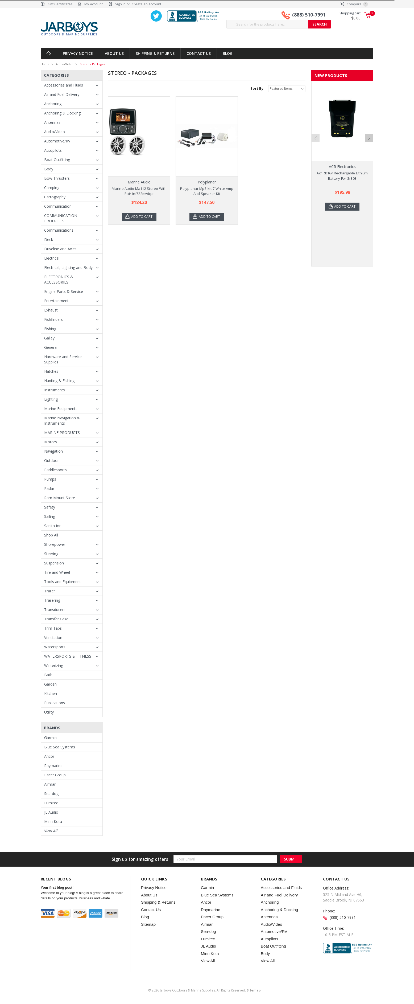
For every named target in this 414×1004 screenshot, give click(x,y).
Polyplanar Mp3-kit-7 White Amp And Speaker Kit (206, 191)
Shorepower (54, 544)
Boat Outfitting (57, 159)
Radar (49, 488)
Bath (48, 674)
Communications (58, 230)
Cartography (54, 196)
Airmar (50, 784)
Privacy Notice (78, 53)
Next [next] (369, 138)
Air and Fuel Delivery (61, 94)
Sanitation (52, 525)
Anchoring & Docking (62, 113)
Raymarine (53, 765)
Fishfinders (53, 319)
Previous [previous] (316, 138)
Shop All (51, 535)
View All (50, 830)
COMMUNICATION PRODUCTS (60, 218)
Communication (58, 206)
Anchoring (52, 103)
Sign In (120, 4)
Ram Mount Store (59, 497)
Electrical (51, 258)
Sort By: (257, 88)
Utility (49, 712)
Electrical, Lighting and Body (68, 267)
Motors (50, 441)
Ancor (49, 756)
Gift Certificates (60, 4)
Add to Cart (142, 216)
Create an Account (146, 4)
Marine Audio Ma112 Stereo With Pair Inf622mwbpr (139, 191)
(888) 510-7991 (308, 15)
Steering (51, 553)
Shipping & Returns (155, 53)
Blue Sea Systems (59, 746)
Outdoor (51, 460)
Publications (54, 702)
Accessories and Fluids (63, 85)
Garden (50, 684)
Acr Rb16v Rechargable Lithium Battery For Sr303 (342, 176)
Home (45, 64)
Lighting (51, 399)
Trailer (49, 590)
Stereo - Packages (92, 64)
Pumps (50, 479)
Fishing (50, 328)
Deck (48, 239)
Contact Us (199, 53)
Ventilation (53, 637)
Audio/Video (64, 64)
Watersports (54, 646)
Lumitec (51, 802)
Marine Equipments (60, 408)
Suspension (54, 562)
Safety (49, 507)
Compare (354, 4)
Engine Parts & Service (63, 291)
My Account (93, 4)
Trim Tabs (53, 628)
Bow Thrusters (57, 178)
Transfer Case (56, 618)
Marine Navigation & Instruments (62, 420)
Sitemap (148, 924)
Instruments (54, 389)
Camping (51, 187)
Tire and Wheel (57, 572)
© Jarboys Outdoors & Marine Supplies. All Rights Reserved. (204, 990)
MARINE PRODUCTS (62, 432)
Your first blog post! (57, 888)
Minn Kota (53, 821)
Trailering (52, 600)
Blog (228, 53)
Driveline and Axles (60, 248)
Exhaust (51, 310)
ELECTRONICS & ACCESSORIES (58, 279)
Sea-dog (51, 793)
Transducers (54, 609)
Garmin (50, 737)
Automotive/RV (57, 141)
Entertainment (56, 300)
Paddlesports (55, 469)
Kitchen (50, 693)
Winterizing (53, 665)
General (50, 347)
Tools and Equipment (62, 581)
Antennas (52, 122)
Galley (49, 338)
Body (48, 168)
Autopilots (53, 150)
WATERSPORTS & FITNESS (67, 656)
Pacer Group (55, 774)
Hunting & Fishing (59, 380)
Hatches (51, 371)
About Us (114, 53)
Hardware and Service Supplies (63, 359)
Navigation (53, 451)
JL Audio (51, 812)
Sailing (49, 516)
